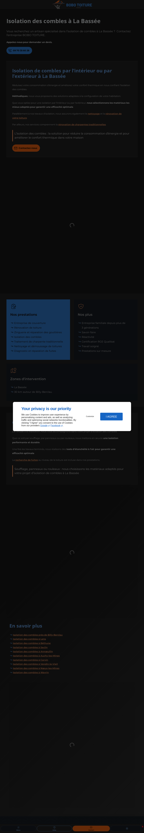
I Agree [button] (111, 416)
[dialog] (72, 416)
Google (44, 425)
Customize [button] (90, 416)
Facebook (55, 425)
